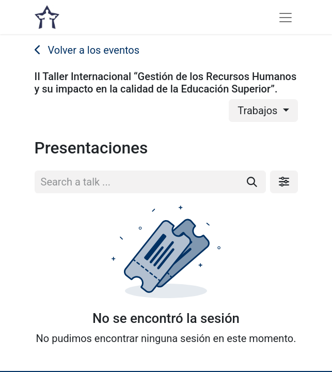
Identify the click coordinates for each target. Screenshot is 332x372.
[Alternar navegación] (285, 17)
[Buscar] (252, 182)
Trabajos (259, 110)
